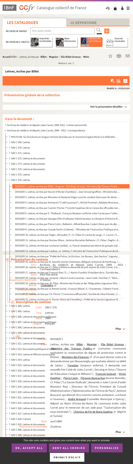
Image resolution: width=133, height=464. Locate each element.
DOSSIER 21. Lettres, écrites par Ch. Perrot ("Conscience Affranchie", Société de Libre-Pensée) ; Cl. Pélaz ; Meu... (68, 294)
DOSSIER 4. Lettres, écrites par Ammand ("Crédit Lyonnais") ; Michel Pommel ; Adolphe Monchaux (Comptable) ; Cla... (68, 202)
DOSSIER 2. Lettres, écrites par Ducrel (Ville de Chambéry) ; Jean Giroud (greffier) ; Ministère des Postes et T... (68, 191)
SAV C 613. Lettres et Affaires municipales (33, 354)
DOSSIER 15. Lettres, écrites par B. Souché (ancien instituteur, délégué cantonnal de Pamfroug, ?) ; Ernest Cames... (68, 261)
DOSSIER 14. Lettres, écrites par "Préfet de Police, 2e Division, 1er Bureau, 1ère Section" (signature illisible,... (68, 256)
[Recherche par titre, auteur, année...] (62, 30)
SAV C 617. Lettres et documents (28, 375)
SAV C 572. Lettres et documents (28, 158)
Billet (43, 56)
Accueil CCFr (10, 56)
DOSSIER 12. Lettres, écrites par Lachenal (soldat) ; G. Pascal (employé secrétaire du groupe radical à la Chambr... (68, 245)
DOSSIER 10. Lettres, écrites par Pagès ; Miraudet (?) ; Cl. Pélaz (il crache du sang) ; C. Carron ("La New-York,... (68, 234)
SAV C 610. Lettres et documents (28, 338)
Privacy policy (67, 457)
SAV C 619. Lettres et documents (28, 386)
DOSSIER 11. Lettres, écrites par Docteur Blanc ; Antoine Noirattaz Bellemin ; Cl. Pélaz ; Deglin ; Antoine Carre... (68, 240)
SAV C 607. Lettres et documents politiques (33, 322)
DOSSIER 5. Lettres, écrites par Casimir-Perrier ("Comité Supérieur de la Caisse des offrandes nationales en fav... (68, 208)
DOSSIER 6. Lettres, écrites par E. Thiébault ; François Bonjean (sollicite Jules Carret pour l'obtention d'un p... (68, 213)
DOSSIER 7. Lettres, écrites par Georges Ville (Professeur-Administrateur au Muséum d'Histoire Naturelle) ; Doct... (68, 218)
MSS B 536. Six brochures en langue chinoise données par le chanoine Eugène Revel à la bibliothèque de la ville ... (64, 136)
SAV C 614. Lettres (20, 359)
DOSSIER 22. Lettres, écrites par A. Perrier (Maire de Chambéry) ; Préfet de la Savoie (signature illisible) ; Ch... (68, 299)
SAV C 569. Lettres (20, 142)
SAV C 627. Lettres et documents (28, 413)
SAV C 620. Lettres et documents (28, 392)
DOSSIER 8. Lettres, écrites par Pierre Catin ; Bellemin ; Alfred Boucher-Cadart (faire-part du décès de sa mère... (68, 224)
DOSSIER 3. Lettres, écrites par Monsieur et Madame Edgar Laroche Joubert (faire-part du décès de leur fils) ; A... (68, 197)
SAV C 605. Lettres (20, 311)
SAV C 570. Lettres (20, 147)
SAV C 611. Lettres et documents (28, 343)
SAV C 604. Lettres (20, 305)
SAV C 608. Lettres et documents (28, 327)
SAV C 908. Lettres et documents (28, 429)
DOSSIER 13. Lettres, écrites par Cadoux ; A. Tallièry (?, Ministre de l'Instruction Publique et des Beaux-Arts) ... (68, 251)
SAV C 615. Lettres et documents (28, 365)
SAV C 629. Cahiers (21, 419)
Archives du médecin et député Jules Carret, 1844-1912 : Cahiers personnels (47, 125)
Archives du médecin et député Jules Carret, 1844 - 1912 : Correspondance (46, 130)
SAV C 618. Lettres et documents (28, 381)
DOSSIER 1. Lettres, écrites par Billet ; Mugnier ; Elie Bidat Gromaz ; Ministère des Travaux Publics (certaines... (68, 186)
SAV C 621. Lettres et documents (28, 397)
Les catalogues (22, 22)
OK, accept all (29, 448)
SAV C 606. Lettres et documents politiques (33, 316)
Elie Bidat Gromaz (71, 56)
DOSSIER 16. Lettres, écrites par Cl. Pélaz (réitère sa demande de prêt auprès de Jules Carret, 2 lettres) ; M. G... (68, 267)
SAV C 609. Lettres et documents (28, 332)
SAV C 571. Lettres (20, 153)
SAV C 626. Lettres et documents (28, 408)
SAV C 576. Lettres (20, 180)
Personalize (107, 448)
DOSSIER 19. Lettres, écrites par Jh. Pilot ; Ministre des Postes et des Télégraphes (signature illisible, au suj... (68, 283)
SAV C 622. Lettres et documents (28, 402)
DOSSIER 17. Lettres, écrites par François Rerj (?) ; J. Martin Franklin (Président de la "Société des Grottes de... (68, 272)
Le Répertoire (83, 22)
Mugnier (53, 56)
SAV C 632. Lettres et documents (28, 424)
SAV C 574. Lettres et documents (28, 169)
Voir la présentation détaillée (106, 106)
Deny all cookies (69, 448)
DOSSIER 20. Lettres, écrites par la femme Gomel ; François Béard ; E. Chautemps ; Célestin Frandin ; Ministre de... (68, 288)
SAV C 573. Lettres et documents (28, 163)
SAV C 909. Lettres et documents (28, 435)
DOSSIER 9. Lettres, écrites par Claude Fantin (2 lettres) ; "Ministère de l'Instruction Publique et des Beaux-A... (68, 229)
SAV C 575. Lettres (20, 174)
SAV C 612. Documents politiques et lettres (33, 349)
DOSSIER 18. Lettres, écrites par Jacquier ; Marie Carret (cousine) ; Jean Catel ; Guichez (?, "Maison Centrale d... (68, 278)
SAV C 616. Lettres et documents (28, 370)
